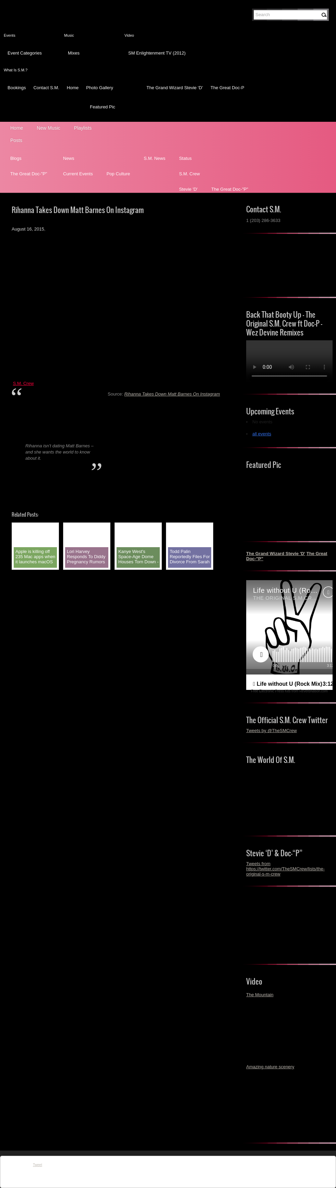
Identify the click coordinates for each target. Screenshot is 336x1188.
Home (73, 87)
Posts (16, 140)
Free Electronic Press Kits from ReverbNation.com (289, 691)
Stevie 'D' (188, 189)
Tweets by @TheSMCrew (271, 730)
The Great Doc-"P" (28, 173)
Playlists (83, 128)
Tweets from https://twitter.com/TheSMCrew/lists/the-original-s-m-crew (285, 869)
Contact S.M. (46, 87)
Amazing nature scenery (270, 1066)
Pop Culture (118, 173)
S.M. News (154, 158)
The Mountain (260, 994)
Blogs (16, 158)
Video (129, 35)
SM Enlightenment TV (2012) (156, 53)
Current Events (78, 173)
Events (9, 35)
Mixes (74, 53)
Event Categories (25, 53)
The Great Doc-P (227, 87)
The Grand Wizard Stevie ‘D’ (174, 87)
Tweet (37, 1165)
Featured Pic (102, 106)
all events (261, 433)
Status (185, 158)
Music (69, 35)
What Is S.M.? (15, 70)
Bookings (17, 87)
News (68, 158)
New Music (48, 128)
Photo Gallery (99, 87)
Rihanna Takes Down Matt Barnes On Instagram (172, 394)
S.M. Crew (189, 173)
